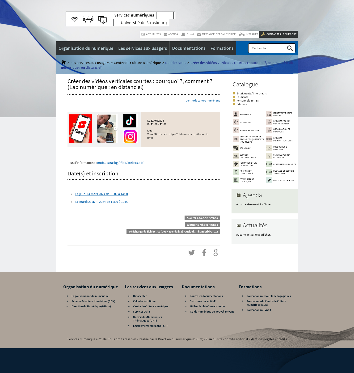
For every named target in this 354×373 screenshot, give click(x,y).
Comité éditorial (236, 339)
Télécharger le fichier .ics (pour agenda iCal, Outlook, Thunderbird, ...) (173, 231)
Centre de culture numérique (203, 100)
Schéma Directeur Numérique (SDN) (93, 301)
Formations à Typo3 (259, 310)
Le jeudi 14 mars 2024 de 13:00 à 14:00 (101, 194)
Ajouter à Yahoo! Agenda (202, 224)
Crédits (282, 339)
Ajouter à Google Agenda (202, 218)
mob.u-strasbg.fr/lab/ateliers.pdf (120, 163)
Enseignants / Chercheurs (251, 93)
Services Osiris (141, 311)
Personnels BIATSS (247, 100)
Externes (241, 104)
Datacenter (140, 296)
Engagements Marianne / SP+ (150, 325)
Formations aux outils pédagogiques (269, 296)
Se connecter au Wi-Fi (203, 301)
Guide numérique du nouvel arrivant (212, 311)
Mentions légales (262, 339)
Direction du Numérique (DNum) (91, 306)
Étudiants (242, 97)
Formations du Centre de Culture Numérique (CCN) (266, 302)
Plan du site (214, 339)
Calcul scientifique (144, 301)
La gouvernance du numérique (90, 296)
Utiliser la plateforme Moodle (207, 306)
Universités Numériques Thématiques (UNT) (147, 318)
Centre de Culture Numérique (137, 62)
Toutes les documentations (206, 296)
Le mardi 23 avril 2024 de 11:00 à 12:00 (101, 201)
